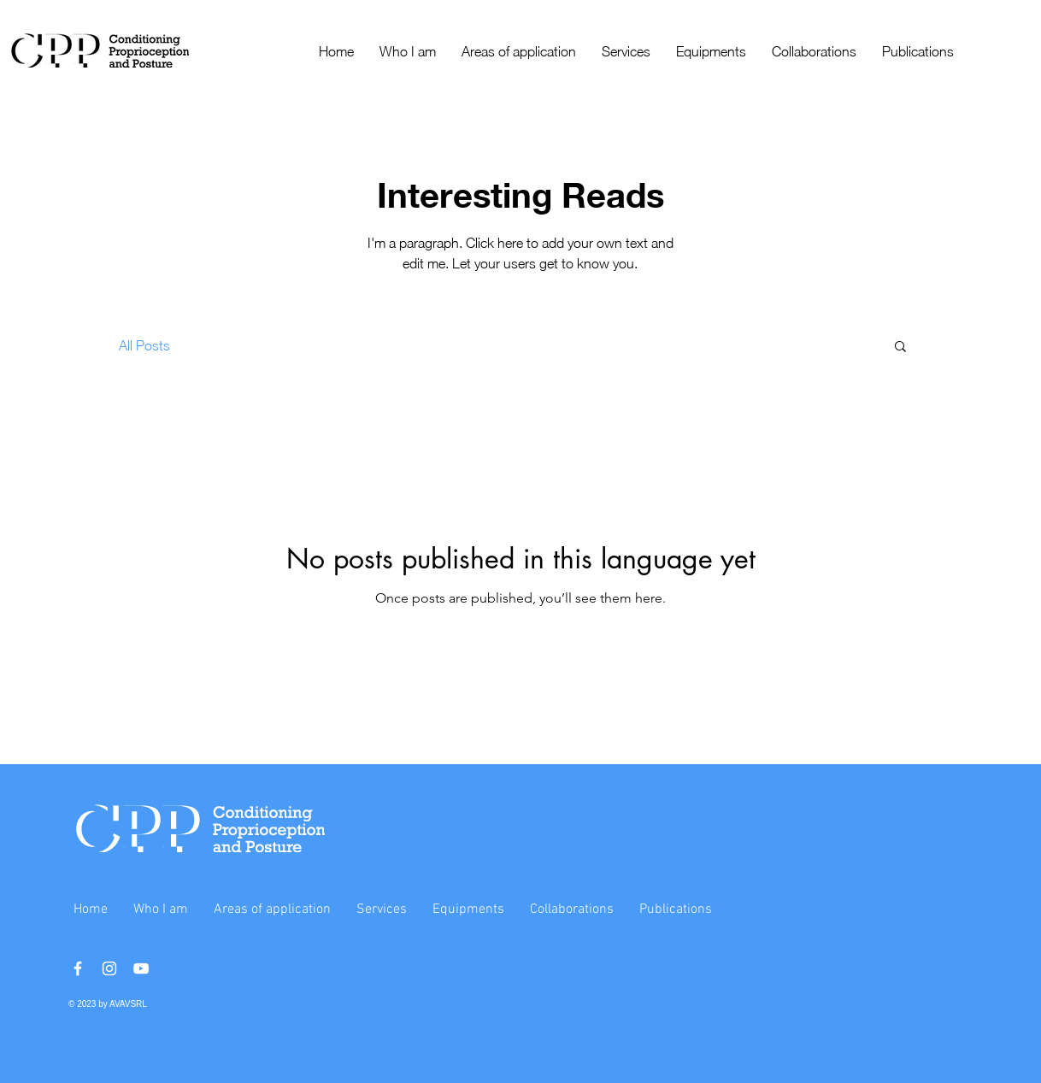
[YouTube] (141, 968)
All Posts (144, 345)
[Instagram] (109, 968)
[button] (900, 347)
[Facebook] (77, 968)
